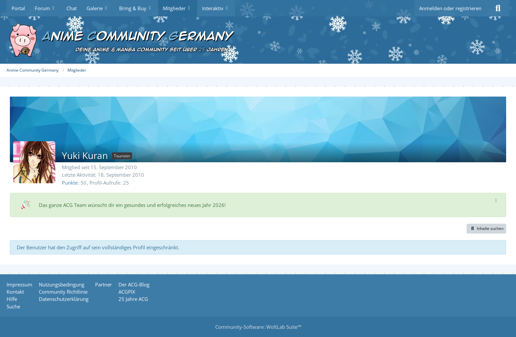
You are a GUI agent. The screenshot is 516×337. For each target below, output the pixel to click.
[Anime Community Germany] (258, 40)
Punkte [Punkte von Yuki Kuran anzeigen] (70, 182)
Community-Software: (258, 327)
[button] (486, 229)
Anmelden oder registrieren (450, 8)
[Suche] (497, 8)
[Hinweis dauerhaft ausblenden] (496, 200)
